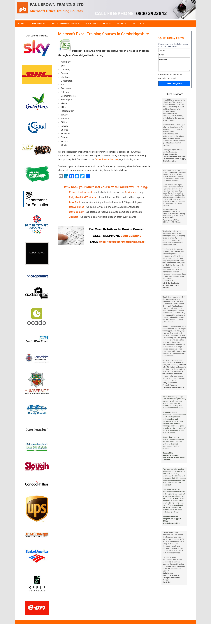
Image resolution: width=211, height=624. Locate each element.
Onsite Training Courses (64, 23)
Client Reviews (37, 23)
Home (21, 23)
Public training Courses (98, 23)
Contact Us (138, 23)
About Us (121, 23)
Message (174, 64)
